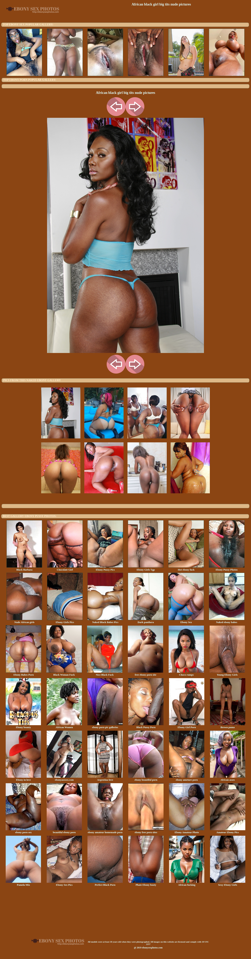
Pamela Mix (23, 883)
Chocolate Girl (65, 568)
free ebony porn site (145, 673)
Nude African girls (24, 621)
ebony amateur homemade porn (105, 831)
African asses (227, 778)
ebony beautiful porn (146, 778)
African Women (64, 726)
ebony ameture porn (186, 778)
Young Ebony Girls (227, 673)
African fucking (186, 883)
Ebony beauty (23, 726)
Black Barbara (24, 568)
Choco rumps (186, 673)
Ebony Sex (186, 621)
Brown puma (227, 726)
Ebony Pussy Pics (105, 568)
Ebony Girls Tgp (146, 568)
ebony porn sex (23, 831)
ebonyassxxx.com (64, 778)
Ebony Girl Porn (186, 726)
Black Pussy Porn (146, 726)
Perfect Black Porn (105, 883)
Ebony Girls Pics (65, 621)
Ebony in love (23, 778)
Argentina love (105, 778)
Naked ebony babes (227, 621)
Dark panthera (146, 621)
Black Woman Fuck (64, 673)
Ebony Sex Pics (64, 883)
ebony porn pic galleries (105, 726)
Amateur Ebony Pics (227, 831)
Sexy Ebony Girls (227, 883)
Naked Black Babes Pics (105, 621)
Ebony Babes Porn (23, 673)
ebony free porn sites (146, 831)
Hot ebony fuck (186, 568)
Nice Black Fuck (104, 673)
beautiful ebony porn (64, 831)
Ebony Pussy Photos (227, 568)
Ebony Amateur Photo (186, 831)
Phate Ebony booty (146, 883)
